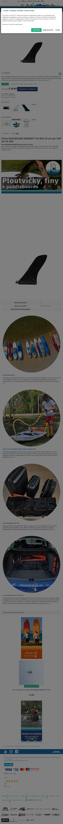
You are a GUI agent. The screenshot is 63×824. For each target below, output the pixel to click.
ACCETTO (36, 30)
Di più (57, 30)
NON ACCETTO (48, 30)
